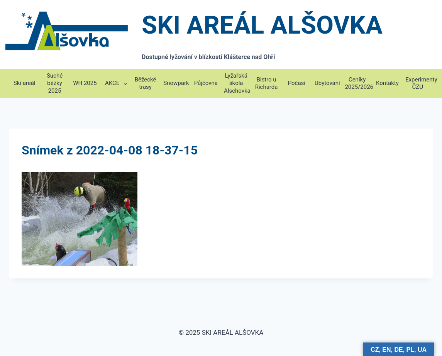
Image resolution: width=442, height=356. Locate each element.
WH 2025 (85, 83)
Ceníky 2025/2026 (358, 83)
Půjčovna (206, 83)
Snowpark (176, 83)
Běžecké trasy (145, 83)
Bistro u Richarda (266, 83)
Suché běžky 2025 (55, 83)
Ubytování (327, 83)
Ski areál (25, 83)
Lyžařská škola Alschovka (237, 83)
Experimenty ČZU (419, 83)
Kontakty (387, 83)
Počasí (296, 83)
